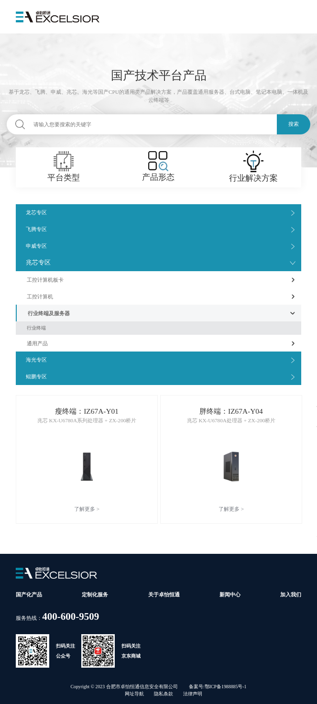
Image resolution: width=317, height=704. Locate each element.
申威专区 (36, 246)
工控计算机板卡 (45, 280)
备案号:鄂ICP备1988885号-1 (217, 686)
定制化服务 (95, 594)
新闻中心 (229, 594)
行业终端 (36, 327)
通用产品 (37, 343)
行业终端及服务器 (49, 313)
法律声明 (192, 693)
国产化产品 (29, 594)
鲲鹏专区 (36, 376)
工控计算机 (40, 296)
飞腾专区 (36, 229)
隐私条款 (163, 693)
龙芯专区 (36, 212)
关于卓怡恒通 (164, 594)
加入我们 (290, 594)
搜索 (293, 124)
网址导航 (134, 693)
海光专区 (36, 360)
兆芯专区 (38, 262)
